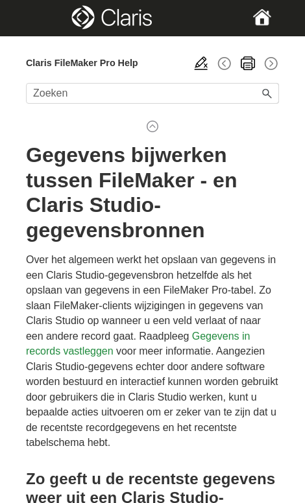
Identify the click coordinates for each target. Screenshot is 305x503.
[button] (267, 93)
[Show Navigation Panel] (37, 18)
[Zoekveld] (152, 93)
